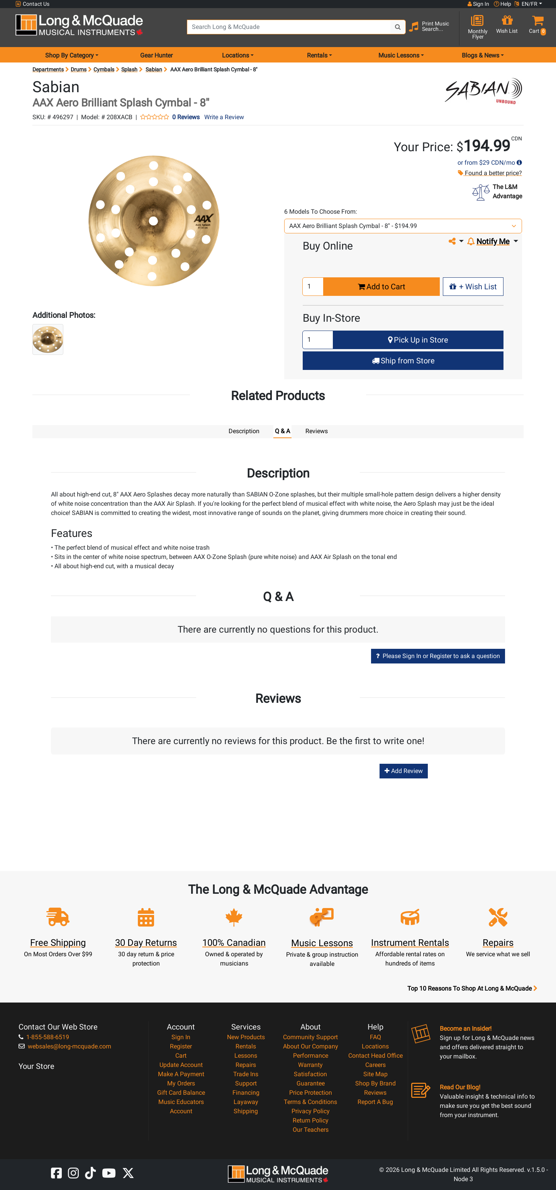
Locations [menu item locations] (235, 55)
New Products (246, 1036)
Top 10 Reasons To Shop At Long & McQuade (472, 988)
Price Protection (310, 1092)
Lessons (245, 1055)
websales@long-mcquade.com (65, 1046)
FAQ (375, 1036)
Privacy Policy (311, 1110)
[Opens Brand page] (483, 91)
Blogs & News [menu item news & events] (480, 55)
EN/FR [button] (525, 4)
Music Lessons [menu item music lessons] (398, 55)
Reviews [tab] (316, 431)
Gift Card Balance (181, 1092)
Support (246, 1083)
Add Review (404, 770)
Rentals (246, 1046)
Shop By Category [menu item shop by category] (69, 55)
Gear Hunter (156, 55)
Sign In (180, 1036)
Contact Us (32, 4)
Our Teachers (311, 1129)
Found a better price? (489, 173)
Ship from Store (403, 360)
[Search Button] (398, 27)
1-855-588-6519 (44, 1036)
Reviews (375, 1092)
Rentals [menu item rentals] (317, 55)
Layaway (246, 1101)
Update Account (181, 1064)
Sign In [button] (478, 4)
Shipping (246, 1110)
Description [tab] (244, 431)
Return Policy (311, 1120)
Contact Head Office (375, 1055)
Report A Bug (375, 1101)
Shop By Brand (375, 1083)
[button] (536, 28)
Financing (245, 1092)
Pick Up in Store (418, 339)
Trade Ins (245, 1073)
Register (181, 1046)
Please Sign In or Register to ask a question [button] (438, 655)
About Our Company (310, 1046)
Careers (375, 1064)
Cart (180, 1055)
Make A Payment (181, 1073)
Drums (78, 69)
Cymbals (103, 69)
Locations (375, 1046)
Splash (129, 69)
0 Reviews (186, 117)
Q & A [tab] (282, 431)
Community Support (310, 1036)
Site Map (375, 1073)
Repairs (246, 1064)
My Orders (181, 1083)
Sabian (154, 69)
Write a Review (224, 117)
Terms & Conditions (310, 1101)
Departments (48, 69)
